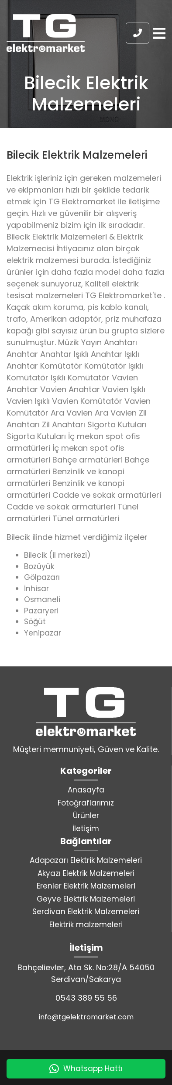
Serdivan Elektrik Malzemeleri (85, 911)
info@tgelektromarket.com (86, 1017)
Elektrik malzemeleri (86, 924)
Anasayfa (86, 790)
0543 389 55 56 (86, 997)
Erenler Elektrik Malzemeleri (86, 886)
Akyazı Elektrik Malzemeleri (86, 873)
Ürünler (86, 815)
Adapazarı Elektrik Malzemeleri (86, 860)
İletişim (85, 828)
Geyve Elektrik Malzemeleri (86, 899)
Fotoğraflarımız (86, 803)
